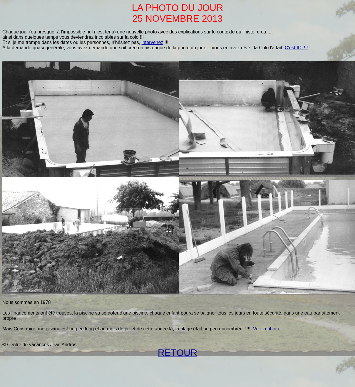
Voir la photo (266, 328)
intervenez (152, 42)
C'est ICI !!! (296, 47)
